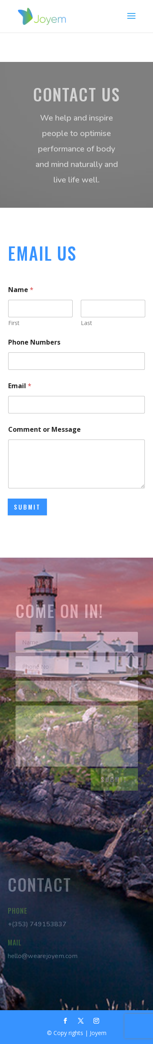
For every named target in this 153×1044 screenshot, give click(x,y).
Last (86, 322)
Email (19, 386)
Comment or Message (44, 429)
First (14, 322)
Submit (27, 506)
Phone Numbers (34, 342)
